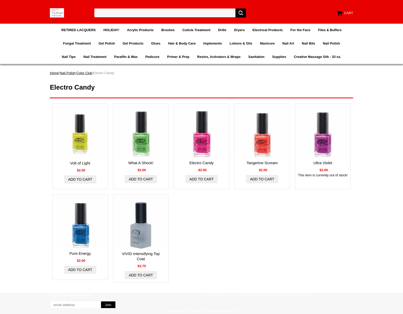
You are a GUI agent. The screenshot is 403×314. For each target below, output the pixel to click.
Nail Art (288, 43)
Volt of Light (80, 163)
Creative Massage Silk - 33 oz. (317, 57)
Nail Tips (69, 57)
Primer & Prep (178, 57)
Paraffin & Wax (126, 57)
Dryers (239, 30)
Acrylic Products (140, 30)
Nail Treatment (95, 57)
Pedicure (152, 57)
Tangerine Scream (262, 163)
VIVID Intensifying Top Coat (141, 256)
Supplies (279, 57)
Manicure (267, 43)
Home (54, 73)
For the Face (300, 30)
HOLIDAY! (111, 30)
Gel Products (133, 43)
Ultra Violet (322, 163)
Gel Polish (107, 43)
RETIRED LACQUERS (78, 30)
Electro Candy (201, 163)
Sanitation (256, 57)
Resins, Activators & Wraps (219, 57)
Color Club (84, 73)
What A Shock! (140, 163)
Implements (212, 43)
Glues (155, 43)
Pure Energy (80, 253)
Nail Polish (331, 43)
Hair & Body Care (182, 43)
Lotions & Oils (241, 43)
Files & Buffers (330, 30)
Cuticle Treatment (196, 30)
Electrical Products (267, 30)
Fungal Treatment (77, 43)
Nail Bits (308, 43)
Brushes (168, 30)
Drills (222, 30)
